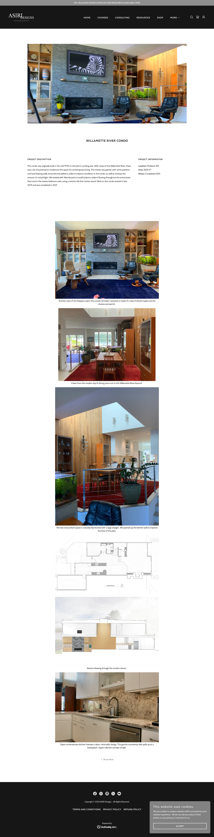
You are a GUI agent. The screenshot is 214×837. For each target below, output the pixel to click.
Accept (180, 826)
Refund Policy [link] (132, 809)
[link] (21, 16)
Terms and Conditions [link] (87, 809)
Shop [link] (160, 17)
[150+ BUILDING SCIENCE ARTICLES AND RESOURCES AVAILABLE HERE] (107, 3)
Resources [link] (143, 17)
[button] (174, 17)
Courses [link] (103, 17)
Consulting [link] (122, 17)
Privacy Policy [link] (112, 809)
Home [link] (87, 17)
